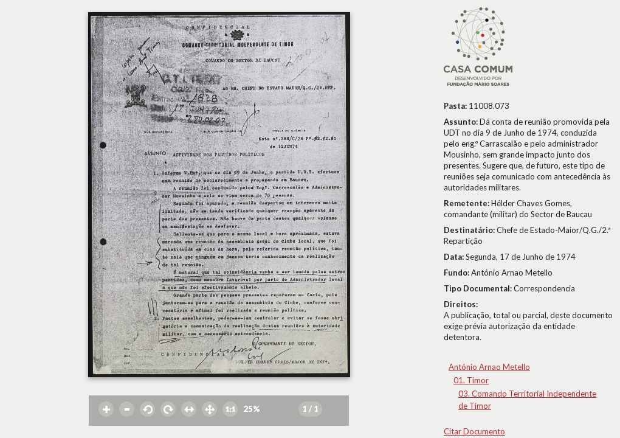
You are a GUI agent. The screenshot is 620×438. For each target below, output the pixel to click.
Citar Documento (474, 431)
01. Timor (471, 380)
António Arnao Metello (489, 367)
